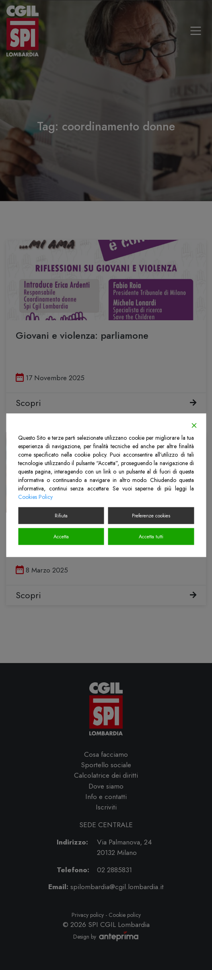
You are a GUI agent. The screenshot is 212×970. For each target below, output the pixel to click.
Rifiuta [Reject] (61, 515)
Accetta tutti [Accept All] (151, 536)
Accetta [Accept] (61, 536)
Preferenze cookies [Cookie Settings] (151, 515)
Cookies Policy (35, 496)
